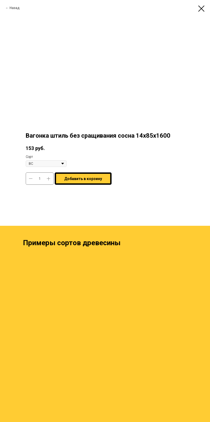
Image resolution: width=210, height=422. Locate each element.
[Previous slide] (7, 315)
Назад (14, 8)
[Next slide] (202, 315)
